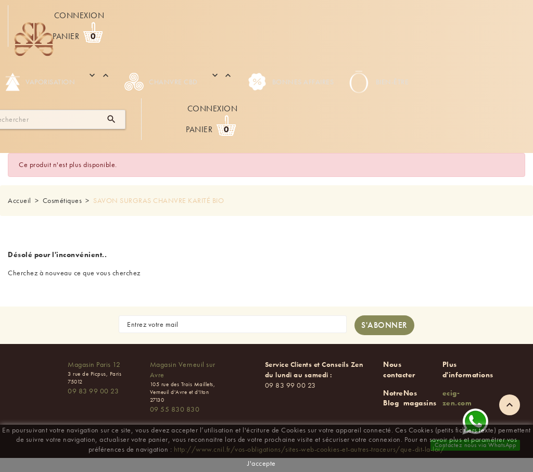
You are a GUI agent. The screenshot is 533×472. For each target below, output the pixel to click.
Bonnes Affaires (290, 81)
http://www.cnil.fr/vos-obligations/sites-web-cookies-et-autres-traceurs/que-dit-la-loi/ (309, 449)
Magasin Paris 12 (94, 364)
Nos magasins (420, 398)
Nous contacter (399, 369)
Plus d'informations (467, 369)
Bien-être (377, 81)
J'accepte (261, 463)
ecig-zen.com (457, 398)
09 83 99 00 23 (93, 391)
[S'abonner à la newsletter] (384, 325)
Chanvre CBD (161, 81)
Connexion (79, 15)
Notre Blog (393, 398)
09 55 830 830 (175, 409)
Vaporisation (40, 81)
